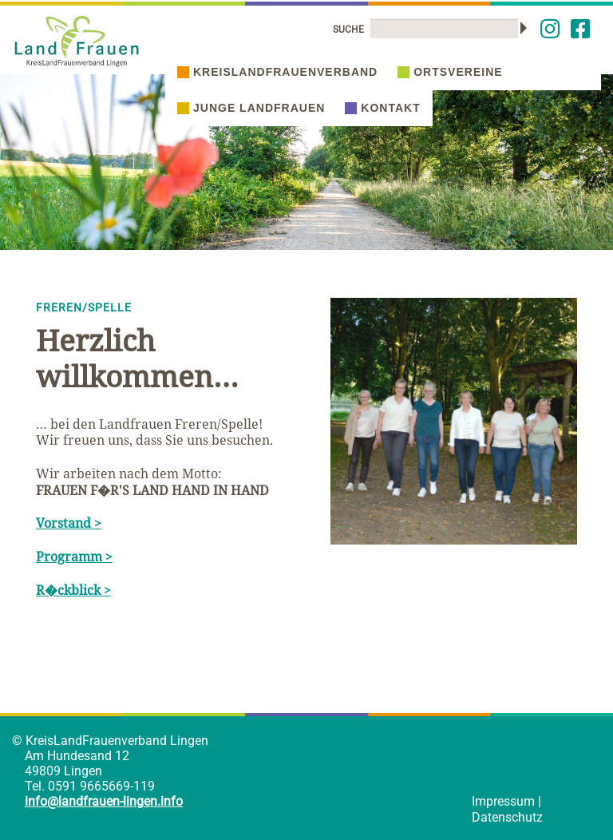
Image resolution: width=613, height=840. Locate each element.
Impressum (503, 801)
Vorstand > (68, 523)
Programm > (74, 556)
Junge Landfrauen (251, 107)
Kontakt (382, 107)
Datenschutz (507, 817)
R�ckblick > (73, 590)
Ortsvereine (449, 71)
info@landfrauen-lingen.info (104, 801)
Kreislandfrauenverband (277, 71)
